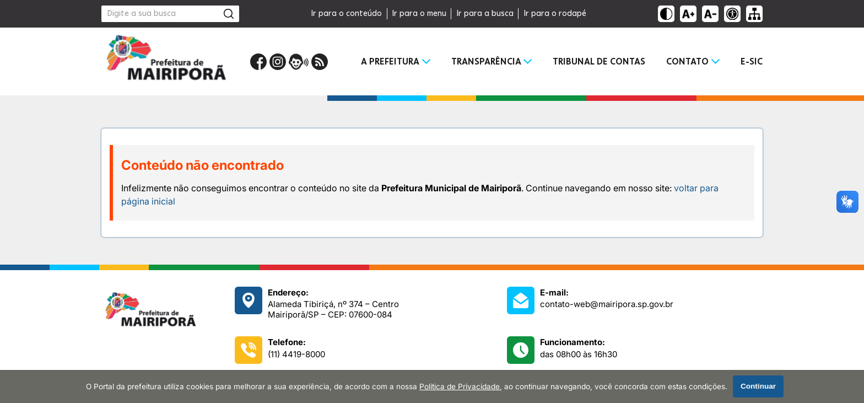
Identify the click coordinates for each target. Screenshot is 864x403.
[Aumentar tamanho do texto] (688, 14)
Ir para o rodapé (554, 13)
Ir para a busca (485, 13)
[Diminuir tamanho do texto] (710, 14)
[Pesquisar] (228, 14)
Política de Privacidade (459, 386)
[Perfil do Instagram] (277, 61)
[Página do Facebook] (258, 61)
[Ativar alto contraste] (666, 14)
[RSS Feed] (319, 61)
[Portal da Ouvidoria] (299, 62)
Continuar (758, 386)
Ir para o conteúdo (346, 13)
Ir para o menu (419, 13)
